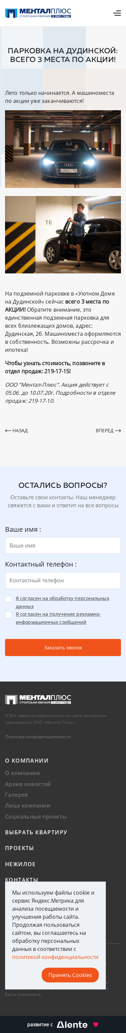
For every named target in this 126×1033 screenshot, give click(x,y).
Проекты (19, 848)
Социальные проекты (36, 816)
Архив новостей (28, 784)
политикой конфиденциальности (55, 957)
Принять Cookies (70, 975)
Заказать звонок (63, 647)
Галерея (16, 794)
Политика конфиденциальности (38, 736)
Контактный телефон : (41, 564)
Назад (16, 430)
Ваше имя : (23, 529)
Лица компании (27, 805)
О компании (27, 760)
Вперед (108, 430)
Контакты (21, 880)
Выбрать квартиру (36, 832)
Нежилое (20, 864)
